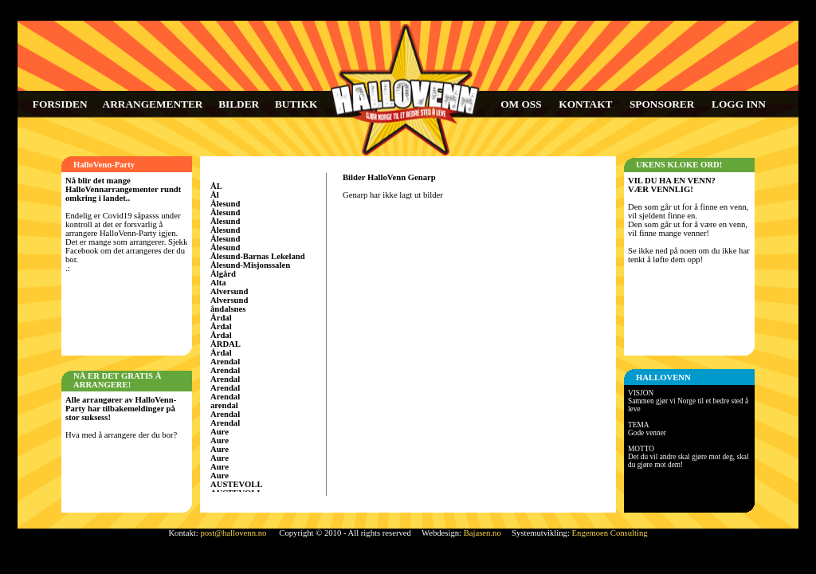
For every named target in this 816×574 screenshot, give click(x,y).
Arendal (225, 361)
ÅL (216, 186)
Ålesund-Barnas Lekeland (257, 256)
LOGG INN (739, 104)
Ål (214, 195)
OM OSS (520, 104)
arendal (224, 405)
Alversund (229, 291)
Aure (219, 431)
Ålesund (225, 203)
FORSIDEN (60, 104)
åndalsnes (227, 309)
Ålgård (223, 273)
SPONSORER (662, 104)
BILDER (238, 104)
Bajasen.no (482, 533)
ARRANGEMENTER (153, 104)
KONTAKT (585, 104)
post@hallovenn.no (233, 533)
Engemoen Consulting (610, 533)
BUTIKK (296, 104)
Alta (218, 282)
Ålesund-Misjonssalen (250, 265)
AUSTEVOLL (236, 484)
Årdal (221, 317)
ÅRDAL (225, 344)
